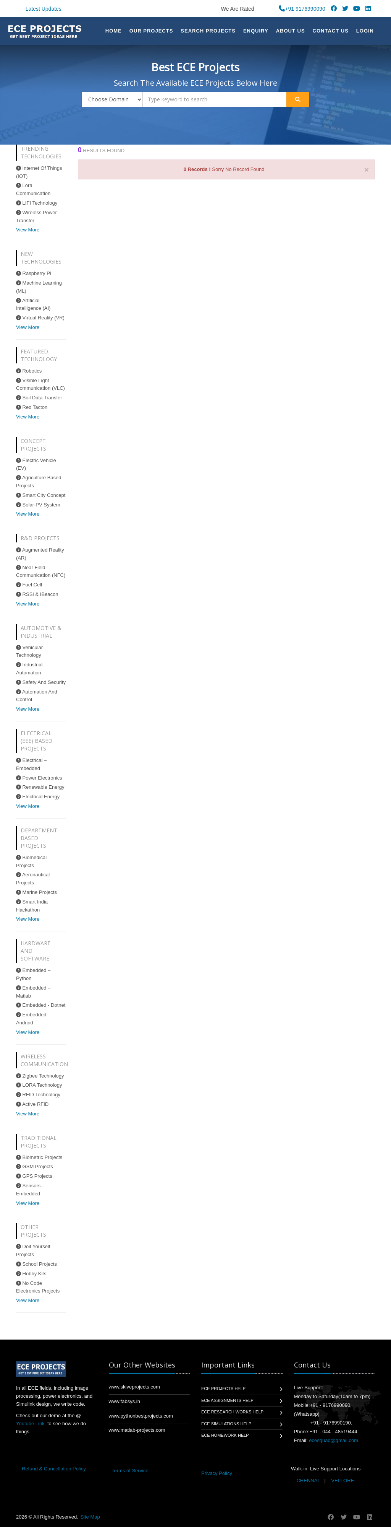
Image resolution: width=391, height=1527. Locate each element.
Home (113, 31)
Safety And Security (41, 682)
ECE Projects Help (223, 1388)
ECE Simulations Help (226, 1423)
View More (27, 230)
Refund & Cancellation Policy (54, 1469)
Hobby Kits (31, 1273)
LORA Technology (39, 1085)
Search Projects (208, 31)
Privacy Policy (216, 1473)
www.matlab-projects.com (137, 1430)
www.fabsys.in (124, 1401)
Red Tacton (31, 407)
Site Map (90, 1517)
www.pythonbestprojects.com (141, 1416)
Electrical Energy (38, 796)
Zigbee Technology (40, 1076)
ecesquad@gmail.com (333, 1440)
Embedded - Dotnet (40, 1005)
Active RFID (32, 1104)
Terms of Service (130, 1470)
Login (365, 31)
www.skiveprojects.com (134, 1387)
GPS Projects (34, 1176)
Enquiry (255, 31)
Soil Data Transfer (39, 397)
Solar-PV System (38, 505)
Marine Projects (36, 892)
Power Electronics (39, 778)
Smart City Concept (40, 495)
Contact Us (331, 31)
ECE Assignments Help (227, 1400)
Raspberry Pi (33, 273)
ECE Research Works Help (232, 1412)
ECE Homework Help (225, 1435)
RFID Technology (38, 1094)
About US (290, 31)
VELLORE (342, 1480)
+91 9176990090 (302, 9)
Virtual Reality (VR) (40, 318)
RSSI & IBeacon (37, 594)
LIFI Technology (36, 203)
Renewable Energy (40, 787)
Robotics (29, 371)
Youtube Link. (31, 1423)
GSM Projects (34, 1166)
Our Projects (151, 31)
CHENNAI (307, 1480)
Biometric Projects (39, 1157)
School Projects (36, 1264)
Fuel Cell (29, 585)
